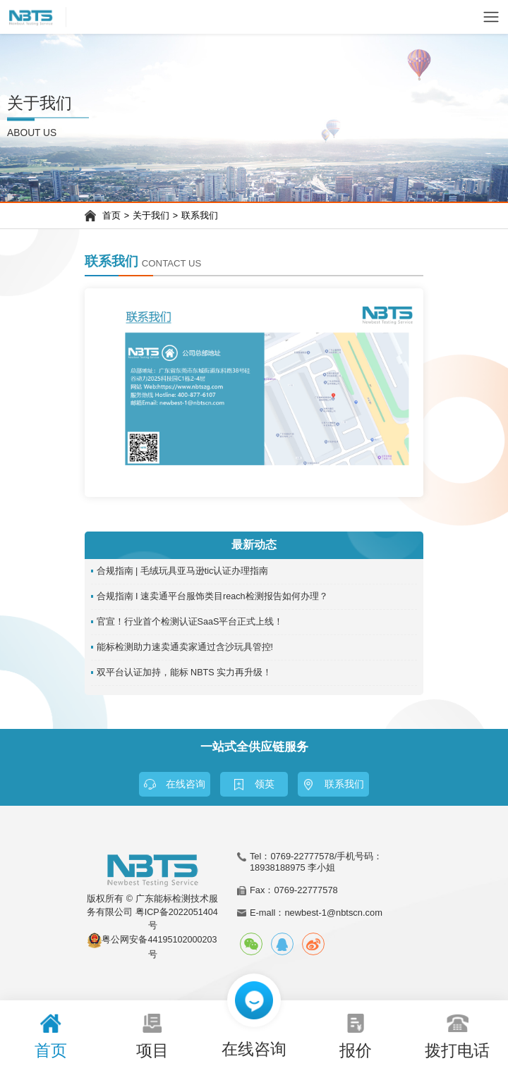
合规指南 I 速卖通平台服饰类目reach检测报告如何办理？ (212, 596)
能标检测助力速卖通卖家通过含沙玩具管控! (185, 647)
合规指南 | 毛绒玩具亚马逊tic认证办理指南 (183, 571)
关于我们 (151, 216)
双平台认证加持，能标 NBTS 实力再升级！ (184, 672)
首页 (111, 216)
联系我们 (199, 216)
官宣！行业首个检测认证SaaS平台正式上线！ (190, 622)
